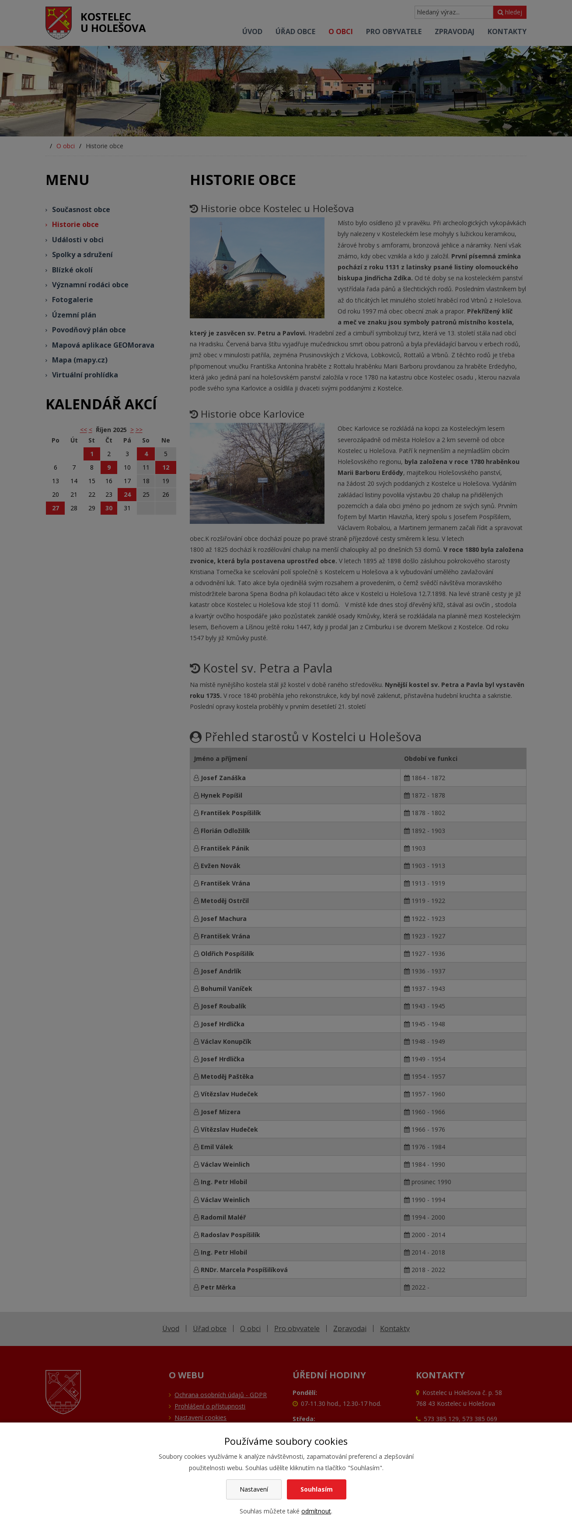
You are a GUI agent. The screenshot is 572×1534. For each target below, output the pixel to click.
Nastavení (254, 1489)
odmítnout (316, 1511)
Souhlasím (316, 1489)
